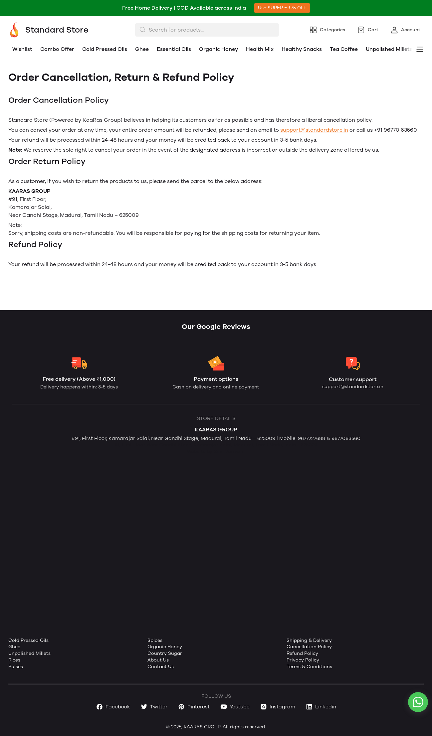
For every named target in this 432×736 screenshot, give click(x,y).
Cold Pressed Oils (104, 49)
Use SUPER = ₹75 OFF (282, 8)
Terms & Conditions (309, 666)
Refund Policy (302, 653)
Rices (14, 660)
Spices (154, 640)
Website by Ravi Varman (215, 451)
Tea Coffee (344, 49)
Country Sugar (164, 653)
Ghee (142, 49)
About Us (158, 660)
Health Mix (260, 49)
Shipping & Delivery (309, 640)
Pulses (15, 666)
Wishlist (22, 49)
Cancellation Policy (309, 647)
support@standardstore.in (314, 130)
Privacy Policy (303, 660)
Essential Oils (174, 49)
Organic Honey (218, 49)
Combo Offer (57, 49)
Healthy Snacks (302, 49)
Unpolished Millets (389, 49)
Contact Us (160, 666)
